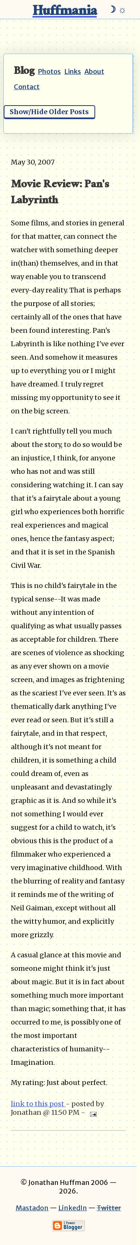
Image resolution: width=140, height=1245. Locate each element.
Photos (49, 71)
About (94, 71)
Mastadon (32, 1208)
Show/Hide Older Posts (49, 111)
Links (72, 71)
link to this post (38, 1103)
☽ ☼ (117, 9)
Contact (27, 86)
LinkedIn (72, 1208)
